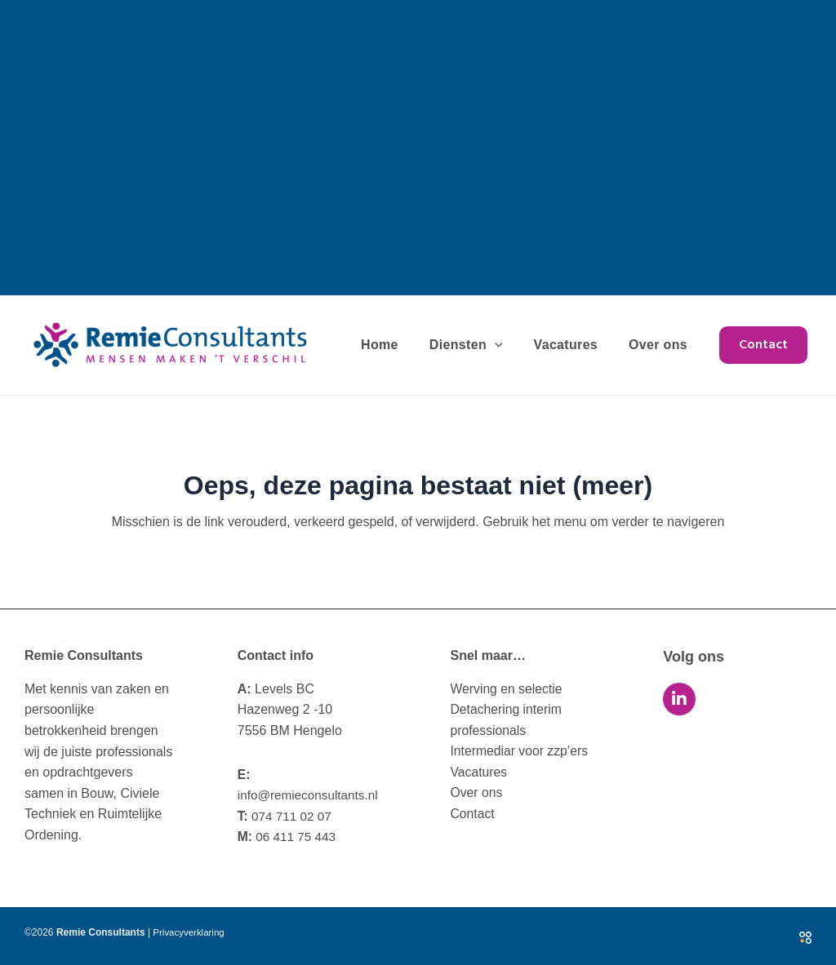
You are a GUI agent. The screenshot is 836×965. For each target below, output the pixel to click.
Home (397, 345)
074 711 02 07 (287, 816)
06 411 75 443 (289, 836)
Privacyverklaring (190, 932)
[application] (507, 345)
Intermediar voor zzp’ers (521, 752)
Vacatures (573, 345)
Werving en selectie (507, 689)
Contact (473, 814)
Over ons (660, 345)
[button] (763, 345)
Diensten (478, 345)
